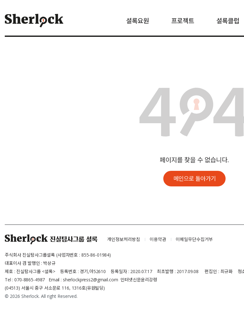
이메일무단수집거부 (194, 240)
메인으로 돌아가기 (194, 178)
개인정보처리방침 (123, 240)
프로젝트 (182, 21)
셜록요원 (137, 21)
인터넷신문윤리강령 (138, 280)
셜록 (51, 240)
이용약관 (158, 240)
